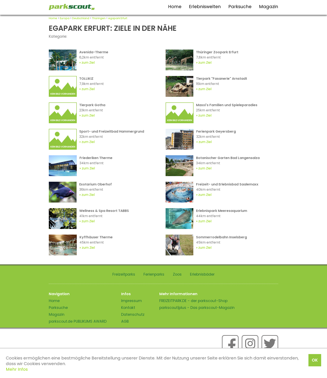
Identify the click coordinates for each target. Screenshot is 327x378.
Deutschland (80, 18)
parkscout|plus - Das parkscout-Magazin (197, 307)
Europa (64, 18)
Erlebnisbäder (202, 274)
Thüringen (99, 18)
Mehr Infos (17, 369)
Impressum (131, 300)
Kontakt (128, 307)
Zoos (177, 274)
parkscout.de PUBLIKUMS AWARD (78, 321)
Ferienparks (153, 274)
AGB (125, 321)
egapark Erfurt (117, 18)
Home (174, 7)
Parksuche (240, 7)
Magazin (268, 7)
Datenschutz (133, 314)
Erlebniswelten (205, 7)
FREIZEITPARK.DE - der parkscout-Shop (193, 300)
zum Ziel (88, 62)
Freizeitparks (123, 274)
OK (315, 360)
